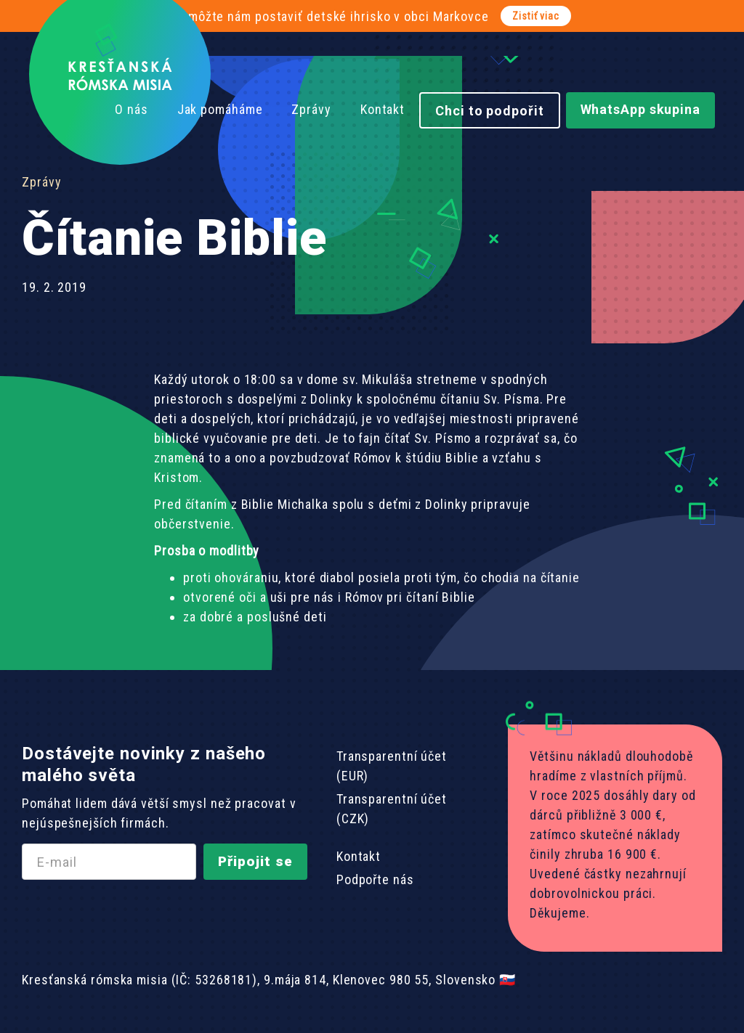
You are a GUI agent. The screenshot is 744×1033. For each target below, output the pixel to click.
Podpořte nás (375, 879)
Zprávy (311, 109)
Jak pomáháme (220, 109)
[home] (120, 74)
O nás (131, 109)
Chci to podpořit (489, 110)
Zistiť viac (535, 16)
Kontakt (382, 109)
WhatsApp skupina (640, 109)
